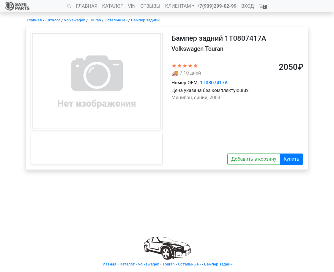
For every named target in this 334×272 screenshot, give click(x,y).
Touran (95, 20)
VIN (132, 6)
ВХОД (247, 6)
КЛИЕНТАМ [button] (178, 6)
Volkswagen (74, 20)
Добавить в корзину (253, 159)
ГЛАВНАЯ (86, 6)
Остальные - (116, 20)
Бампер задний (145, 20)
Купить (291, 159)
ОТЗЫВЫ (150, 6)
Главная (34, 20)
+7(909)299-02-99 (217, 6)
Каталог (52, 20)
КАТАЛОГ (112, 6)
